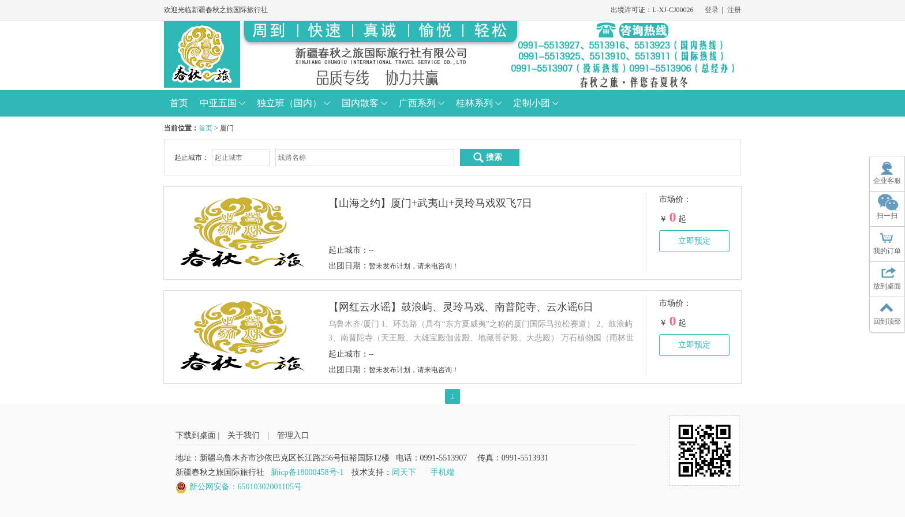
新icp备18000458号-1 (307, 472)
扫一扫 (887, 216)
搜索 (487, 157)
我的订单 (887, 251)
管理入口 (293, 435)
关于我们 (243, 435)
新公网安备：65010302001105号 (245, 486)
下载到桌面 (195, 435)
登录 (712, 10)
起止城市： (191, 157)
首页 (205, 128)
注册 (734, 10)
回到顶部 (887, 321)
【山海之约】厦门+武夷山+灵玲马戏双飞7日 (430, 203)
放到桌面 (887, 286)
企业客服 (887, 181)
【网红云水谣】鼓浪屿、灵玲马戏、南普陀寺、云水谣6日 (460, 307)
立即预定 (694, 241)
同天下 (404, 472)
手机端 (443, 472)
